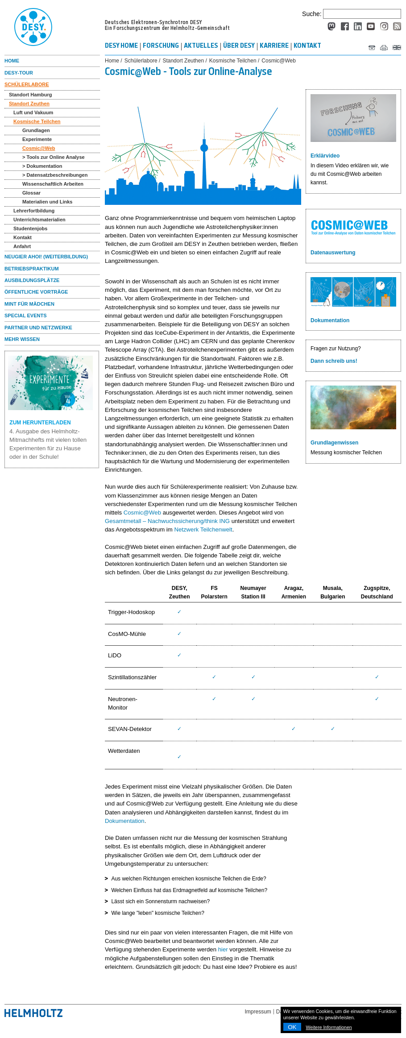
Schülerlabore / (142, 61)
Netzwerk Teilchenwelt (203, 529)
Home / (113, 61)
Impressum (258, 1011)
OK (292, 1027)
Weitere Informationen (329, 1027)
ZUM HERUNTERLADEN (52, 391)
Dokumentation (125, 821)
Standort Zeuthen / (184, 61)
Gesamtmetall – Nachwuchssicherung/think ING (167, 521)
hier (223, 949)
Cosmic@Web (142, 512)
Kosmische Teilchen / (234, 61)
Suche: (312, 13)
